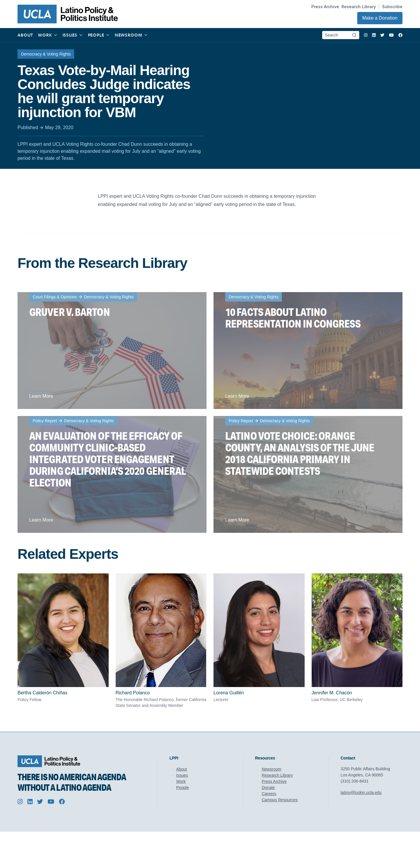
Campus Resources (280, 799)
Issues (182, 775)
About (181, 769)
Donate (268, 787)
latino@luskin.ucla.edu (361, 792)
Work (180, 781)
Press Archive (325, 6)
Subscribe (392, 6)
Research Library (358, 6)
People (182, 787)
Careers (269, 793)
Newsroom (271, 769)
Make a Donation (380, 17)
